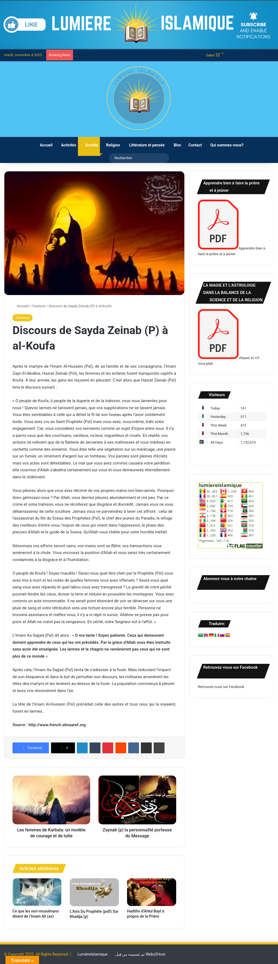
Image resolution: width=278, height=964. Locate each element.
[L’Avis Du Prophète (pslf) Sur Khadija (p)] (94, 892)
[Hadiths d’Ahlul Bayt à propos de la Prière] (151, 892)
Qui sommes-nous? (225, 145)
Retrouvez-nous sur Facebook (221, 687)
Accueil (43, 145)
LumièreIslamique (92, 954)
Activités (66, 145)
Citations (38, 306)
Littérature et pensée (144, 145)
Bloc (174, 145)
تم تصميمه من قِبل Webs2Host (140, 954)
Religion (111, 145)
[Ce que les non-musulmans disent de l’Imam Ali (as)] (37, 892)
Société (89, 145)
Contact (193, 145)
